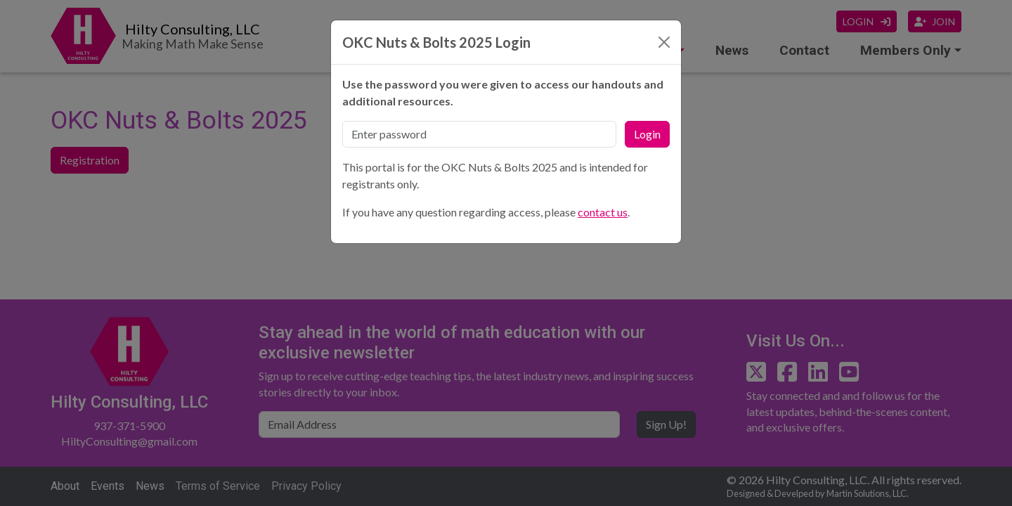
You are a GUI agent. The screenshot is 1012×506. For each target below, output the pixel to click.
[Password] (479, 134)
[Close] (664, 42)
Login (647, 134)
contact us (603, 212)
